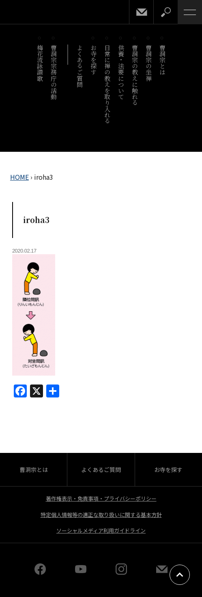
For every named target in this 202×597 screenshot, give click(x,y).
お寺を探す (93, 60)
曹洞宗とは (162, 60)
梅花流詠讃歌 (40, 63)
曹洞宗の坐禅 (148, 63)
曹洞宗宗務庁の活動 (53, 72)
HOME (19, 177)
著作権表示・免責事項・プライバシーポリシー (101, 498)
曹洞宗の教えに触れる (135, 75)
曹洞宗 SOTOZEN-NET (24, 13)
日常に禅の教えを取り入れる (107, 84)
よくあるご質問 (79, 66)
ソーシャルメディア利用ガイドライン (101, 530)
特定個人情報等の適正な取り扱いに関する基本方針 (101, 514)
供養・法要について (121, 72)
